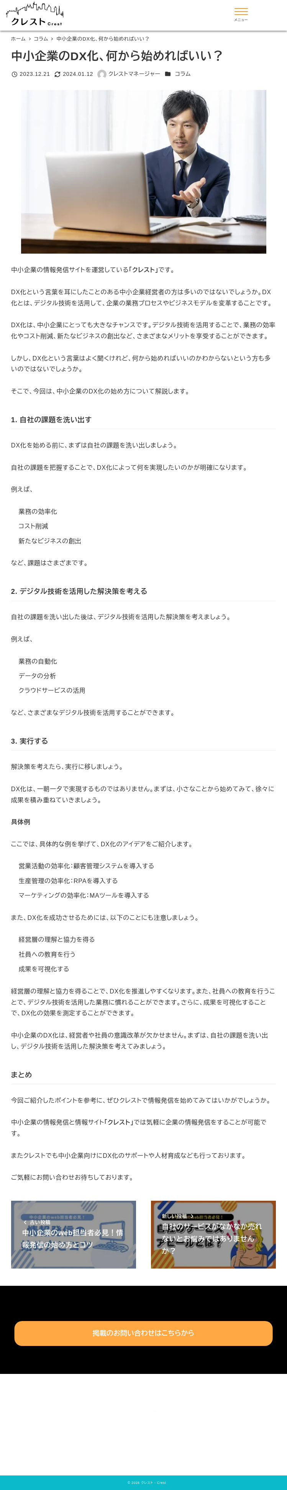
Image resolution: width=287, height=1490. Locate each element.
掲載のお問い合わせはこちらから (144, 1333)
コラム (183, 74)
